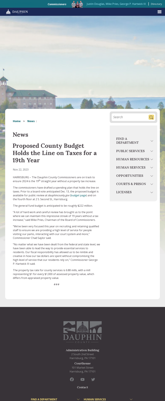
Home (17, 121)
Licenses (124, 192)
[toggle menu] (152, 141)
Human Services (131, 167)
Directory (156, 3)
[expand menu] (159, 11)
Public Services (130, 151)
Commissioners (57, 4)
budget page (78, 195)
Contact (82, 387)
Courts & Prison (131, 184)
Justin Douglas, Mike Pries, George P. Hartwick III (116, 4)
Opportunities (129, 176)
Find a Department (127, 141)
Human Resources (132, 159)
